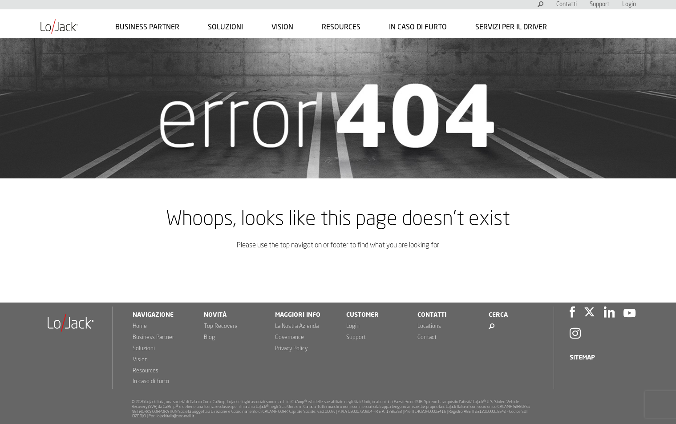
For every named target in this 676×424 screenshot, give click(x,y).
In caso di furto (418, 27)
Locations (429, 326)
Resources (341, 27)
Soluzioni (225, 27)
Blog (209, 337)
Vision (282, 27)
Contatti (566, 5)
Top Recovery (220, 326)
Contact (427, 337)
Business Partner (147, 27)
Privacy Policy (291, 348)
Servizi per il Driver (511, 27)
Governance (289, 337)
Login (629, 5)
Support (599, 5)
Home (140, 326)
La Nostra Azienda (297, 326)
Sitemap (582, 358)
